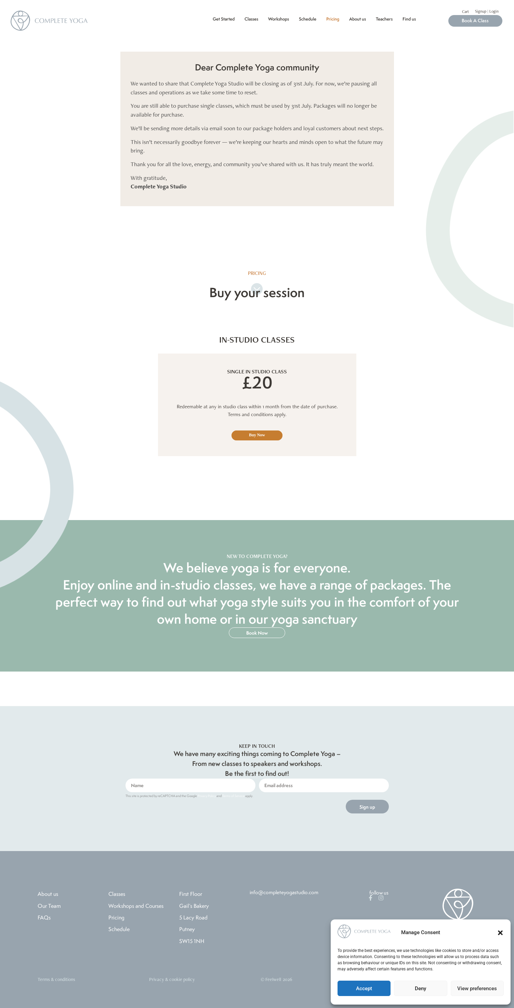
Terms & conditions (56, 979)
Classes (251, 19)
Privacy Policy (207, 796)
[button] (500, 932)
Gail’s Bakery (194, 906)
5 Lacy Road (193, 917)
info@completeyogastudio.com (284, 892)
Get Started (224, 19)
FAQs (44, 917)
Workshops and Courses (135, 906)
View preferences (477, 988)
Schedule (307, 19)
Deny (420, 988)
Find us (409, 19)
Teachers (384, 19)
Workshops (278, 19)
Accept (364, 988)
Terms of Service (233, 796)
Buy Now (257, 435)
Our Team (49, 906)
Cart (465, 11)
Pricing (332, 19)
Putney (187, 929)
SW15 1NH (192, 941)
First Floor (190, 894)
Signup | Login (487, 11)
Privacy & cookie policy (172, 979)
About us (357, 19)
